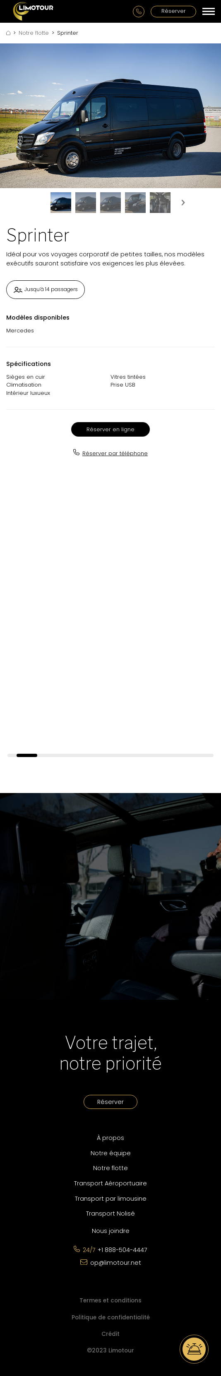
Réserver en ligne (110, 429)
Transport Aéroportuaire (110, 1183)
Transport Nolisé (110, 1213)
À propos (110, 1138)
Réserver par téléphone (115, 453)
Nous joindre (111, 1231)
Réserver (173, 10)
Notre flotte (34, 32)
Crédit (110, 1334)
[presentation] (183, 202)
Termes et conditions (110, 1300)
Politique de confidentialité (111, 1317)
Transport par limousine (111, 1198)
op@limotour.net (115, 1262)
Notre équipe (111, 1153)
